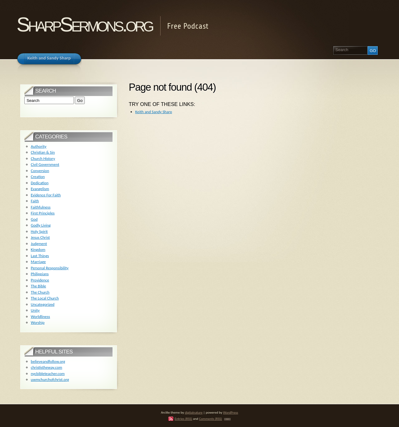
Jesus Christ (40, 237)
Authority (38, 146)
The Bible (38, 286)
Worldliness (40, 316)
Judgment (39, 243)
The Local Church (45, 298)
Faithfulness (40, 207)
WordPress (230, 412)
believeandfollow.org (48, 361)
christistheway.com (46, 367)
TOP (227, 419)
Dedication (40, 182)
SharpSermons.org (84, 24)
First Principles (43, 213)
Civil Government (45, 164)
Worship (38, 322)
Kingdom (38, 249)
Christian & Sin (43, 152)
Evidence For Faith (46, 195)
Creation (38, 176)
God (34, 219)
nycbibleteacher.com (48, 373)
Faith (35, 201)
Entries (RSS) (183, 418)
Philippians (40, 273)
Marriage (38, 261)
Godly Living (41, 225)
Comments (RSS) (210, 418)
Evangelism (40, 188)
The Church (40, 292)
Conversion (40, 170)
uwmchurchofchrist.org (50, 379)
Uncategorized (43, 304)
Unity (35, 310)
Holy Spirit (39, 231)
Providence (40, 280)
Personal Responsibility (50, 268)
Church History (43, 158)
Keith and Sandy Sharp (153, 111)
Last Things (40, 255)
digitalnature (194, 412)
